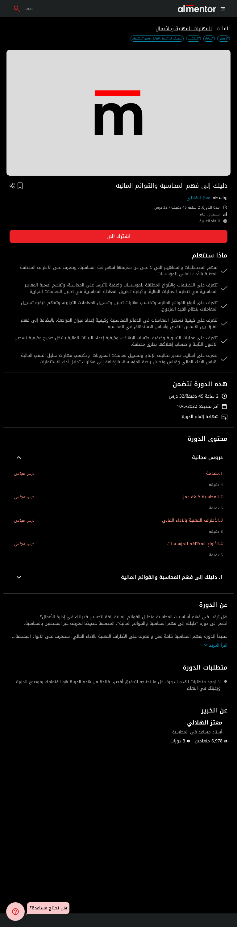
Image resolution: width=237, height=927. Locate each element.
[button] (118, 457)
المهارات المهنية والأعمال (184, 28)
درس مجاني (24, 473)
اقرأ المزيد (215, 645)
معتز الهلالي (198, 197)
